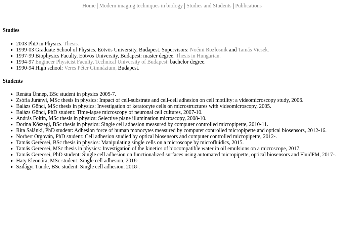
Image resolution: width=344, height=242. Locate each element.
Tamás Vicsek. (253, 49)
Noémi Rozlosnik (208, 49)
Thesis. (71, 43)
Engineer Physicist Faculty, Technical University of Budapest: (102, 62)
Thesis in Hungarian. (198, 55)
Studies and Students (208, 5)
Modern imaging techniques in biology (141, 5)
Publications (248, 5)
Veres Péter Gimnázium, (90, 68)
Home (88, 5)
